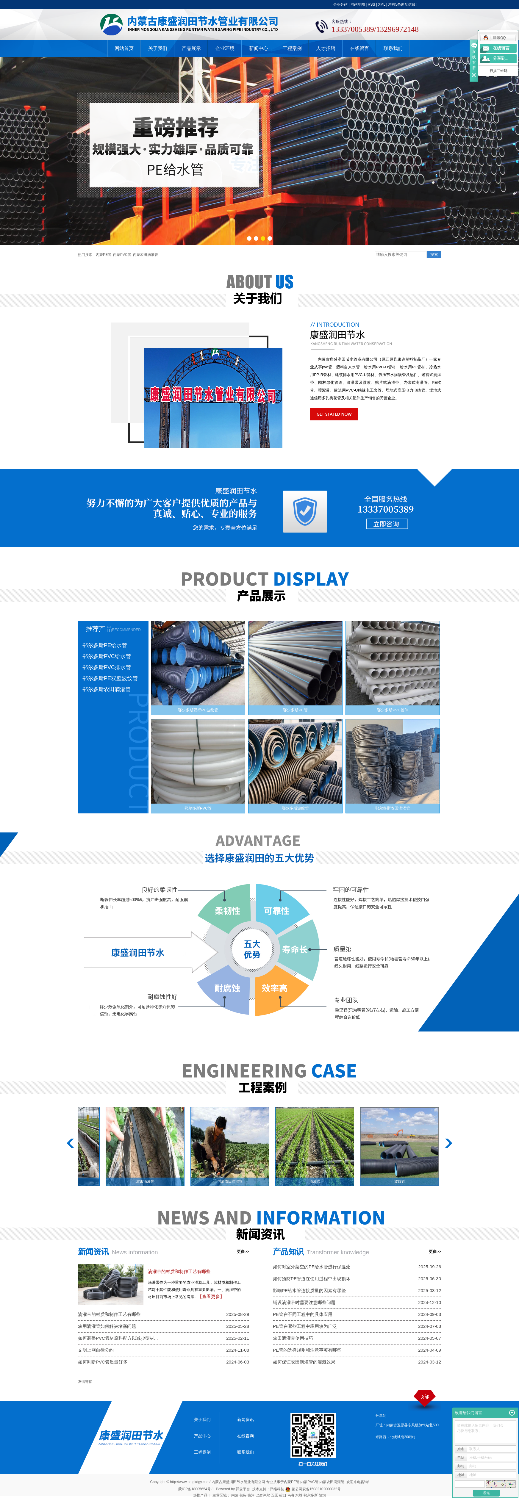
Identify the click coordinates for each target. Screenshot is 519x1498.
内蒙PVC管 (122, 255)
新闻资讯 (245, 1419)
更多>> (243, 1251)
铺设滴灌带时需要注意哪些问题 (304, 1302)
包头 (242, 1495)
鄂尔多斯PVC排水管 (106, 667)
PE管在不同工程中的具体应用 (302, 1314)
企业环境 (225, 48)
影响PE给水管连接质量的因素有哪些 (309, 1290)
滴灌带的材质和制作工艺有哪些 (179, 1271)
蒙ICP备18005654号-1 (196, 1489)
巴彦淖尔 (263, 1495)
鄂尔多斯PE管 (295, 710)
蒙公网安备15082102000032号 (313, 1489)
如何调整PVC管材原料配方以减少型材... (118, 1338)
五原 (274, 1495)
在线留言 (359, 48)
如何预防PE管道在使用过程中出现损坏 (311, 1278)
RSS (371, 4)
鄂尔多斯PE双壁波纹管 (110, 678)
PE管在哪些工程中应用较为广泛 (305, 1326)
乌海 (290, 1495)
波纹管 (401, 1181)
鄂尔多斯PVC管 (198, 808)
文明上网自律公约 (96, 1350)
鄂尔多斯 (311, 1495)
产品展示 (191, 48)
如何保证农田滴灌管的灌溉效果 (304, 1361)
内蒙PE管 (103, 255)
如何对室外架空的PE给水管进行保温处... (313, 1266)
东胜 (298, 1495)
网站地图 (358, 4)
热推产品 (200, 1495)
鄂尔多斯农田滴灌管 (106, 689)
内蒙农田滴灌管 (145, 255)
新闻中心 (258, 48)
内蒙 (234, 1495)
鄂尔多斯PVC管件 (392, 710)
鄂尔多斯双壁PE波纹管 (198, 710)
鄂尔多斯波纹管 (295, 808)
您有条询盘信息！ (403, 4)
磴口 (282, 1495)
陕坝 (322, 1495)
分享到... (501, 58)
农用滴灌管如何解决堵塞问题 (107, 1326)
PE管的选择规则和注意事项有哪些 (307, 1350)
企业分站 (340, 4)
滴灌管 (316, 1181)
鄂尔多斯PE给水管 (104, 645)
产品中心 (202, 1435)
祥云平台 (243, 1489)
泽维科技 (277, 1489)
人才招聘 (325, 48)
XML (381, 4)
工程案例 (292, 48)
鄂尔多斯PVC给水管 (106, 656)
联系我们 (393, 48)
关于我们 (157, 48)
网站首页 (124, 48)
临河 (251, 1495)
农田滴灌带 (147, 1181)
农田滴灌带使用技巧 (293, 1338)
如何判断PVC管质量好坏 (102, 1361)
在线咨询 (245, 1435)
